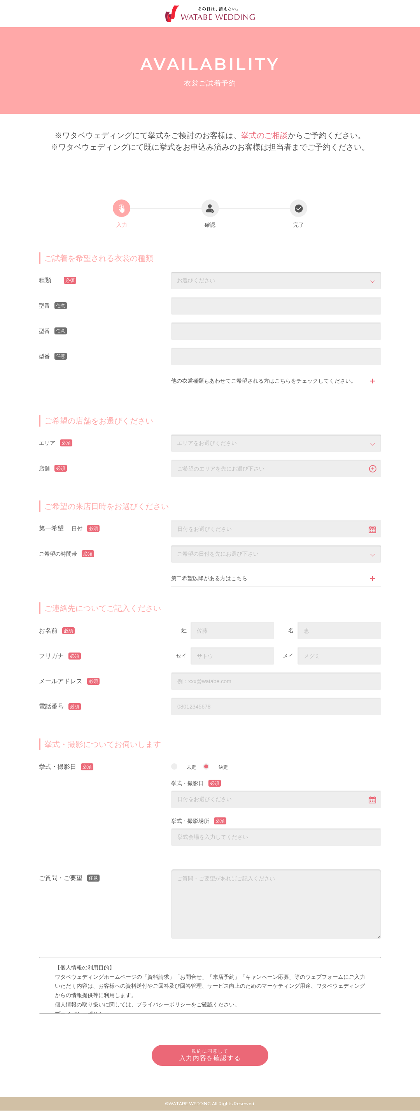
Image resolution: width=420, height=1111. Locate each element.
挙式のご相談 (264, 135)
